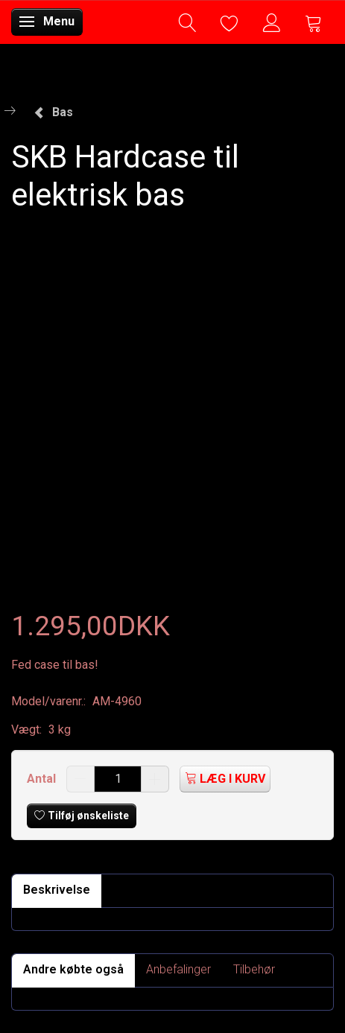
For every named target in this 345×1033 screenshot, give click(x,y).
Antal (43, 779)
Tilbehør (254, 969)
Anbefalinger (178, 969)
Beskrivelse (56, 890)
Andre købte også (73, 969)
